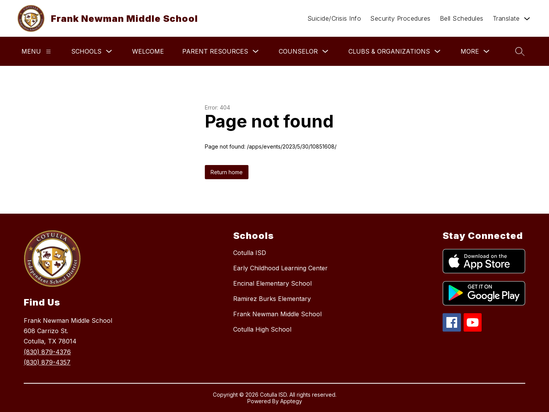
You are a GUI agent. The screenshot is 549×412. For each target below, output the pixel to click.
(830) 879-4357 (47, 362)
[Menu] (48, 51)
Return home (227, 172)
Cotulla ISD (249, 253)
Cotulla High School (262, 329)
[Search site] (519, 51)
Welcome (148, 51)
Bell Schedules (462, 18)
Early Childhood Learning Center (280, 268)
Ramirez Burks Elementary (272, 298)
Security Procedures (400, 18)
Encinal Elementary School (272, 283)
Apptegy (291, 401)
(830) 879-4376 (47, 352)
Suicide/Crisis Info (334, 18)
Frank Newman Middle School (277, 314)
